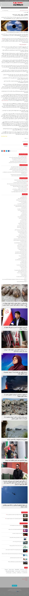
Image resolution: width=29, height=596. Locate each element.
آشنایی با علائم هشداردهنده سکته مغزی (22, 248)
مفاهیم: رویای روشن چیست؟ (20, 15)
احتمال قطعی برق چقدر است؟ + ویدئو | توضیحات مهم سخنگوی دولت (15, 373)
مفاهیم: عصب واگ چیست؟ (23, 241)
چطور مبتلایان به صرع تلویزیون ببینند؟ (22, 244)
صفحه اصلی (26, 10)
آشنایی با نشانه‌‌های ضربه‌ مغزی (23, 233)
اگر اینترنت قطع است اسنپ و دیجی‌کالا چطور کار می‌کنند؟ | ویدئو (15, 328)
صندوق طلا (6, 569)
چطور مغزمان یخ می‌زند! (24, 207)
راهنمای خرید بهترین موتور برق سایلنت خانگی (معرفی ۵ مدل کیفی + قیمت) (14, 549)
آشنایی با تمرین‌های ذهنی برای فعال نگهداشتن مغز (21, 259)
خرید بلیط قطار (19, 572)
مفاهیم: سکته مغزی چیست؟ (23, 220)
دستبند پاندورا (22, 569)
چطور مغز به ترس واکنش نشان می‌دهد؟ (22, 216)
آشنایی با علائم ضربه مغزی (24, 211)
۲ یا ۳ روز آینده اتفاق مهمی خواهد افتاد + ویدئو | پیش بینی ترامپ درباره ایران (15, 350)
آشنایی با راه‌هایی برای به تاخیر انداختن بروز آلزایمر (21, 206)
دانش (20, 10)
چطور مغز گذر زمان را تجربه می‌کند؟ (23, 255)
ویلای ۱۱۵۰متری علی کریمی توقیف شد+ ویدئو (16, 460)
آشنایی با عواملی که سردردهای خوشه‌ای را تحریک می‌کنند (20, 205)
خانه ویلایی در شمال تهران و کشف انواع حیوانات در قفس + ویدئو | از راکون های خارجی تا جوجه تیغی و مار (15, 305)
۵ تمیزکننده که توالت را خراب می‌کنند (22, 187)
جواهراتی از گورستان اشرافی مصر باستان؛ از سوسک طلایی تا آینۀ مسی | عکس (18, 157)
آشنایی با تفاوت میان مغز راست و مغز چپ (22, 245)
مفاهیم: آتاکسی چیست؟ (24, 202)
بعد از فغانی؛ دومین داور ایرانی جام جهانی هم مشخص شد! (20, 182)
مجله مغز (26, 146)
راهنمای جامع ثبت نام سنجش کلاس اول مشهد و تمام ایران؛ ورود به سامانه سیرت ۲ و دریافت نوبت (12, 554)
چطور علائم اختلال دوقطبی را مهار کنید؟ (22, 237)
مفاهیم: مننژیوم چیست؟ (24, 254)
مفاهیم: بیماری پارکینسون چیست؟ (23, 224)
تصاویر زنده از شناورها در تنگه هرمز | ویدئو (17, 440)
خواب (25, 36)
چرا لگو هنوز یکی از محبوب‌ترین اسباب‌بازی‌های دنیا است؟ (16, 525)
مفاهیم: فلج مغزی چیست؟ (24, 274)
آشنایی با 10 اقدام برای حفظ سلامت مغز (22, 203)
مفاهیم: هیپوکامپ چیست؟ (24, 228)
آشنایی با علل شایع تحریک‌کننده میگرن (22, 198)
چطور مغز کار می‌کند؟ (22, 44)
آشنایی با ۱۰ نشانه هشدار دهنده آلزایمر (22, 271)
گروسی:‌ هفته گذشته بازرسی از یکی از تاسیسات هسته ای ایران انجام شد (19, 174)
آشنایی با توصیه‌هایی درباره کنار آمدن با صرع (22, 236)
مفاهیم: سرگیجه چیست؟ (24, 261)
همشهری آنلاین (18, 4)
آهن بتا (26, 569)
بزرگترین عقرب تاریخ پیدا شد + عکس (22, 156)
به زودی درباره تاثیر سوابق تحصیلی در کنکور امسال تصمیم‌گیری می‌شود (19, 166)
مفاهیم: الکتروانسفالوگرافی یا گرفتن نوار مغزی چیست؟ (20, 270)
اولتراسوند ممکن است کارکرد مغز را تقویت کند (21, 276)
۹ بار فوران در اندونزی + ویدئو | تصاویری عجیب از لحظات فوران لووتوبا (15, 395)
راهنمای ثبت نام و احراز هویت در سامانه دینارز (18, 533)
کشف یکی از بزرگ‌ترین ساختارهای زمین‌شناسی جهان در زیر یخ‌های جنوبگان (18, 161)
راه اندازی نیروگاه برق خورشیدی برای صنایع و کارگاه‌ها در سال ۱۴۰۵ (15, 561)
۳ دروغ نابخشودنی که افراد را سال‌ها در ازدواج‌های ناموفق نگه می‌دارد (19, 191)
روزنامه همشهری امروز (26, 0)
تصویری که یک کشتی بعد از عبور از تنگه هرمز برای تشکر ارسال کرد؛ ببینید (18, 185)
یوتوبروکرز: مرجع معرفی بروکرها (10, 571)
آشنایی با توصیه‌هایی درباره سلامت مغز (22, 210)
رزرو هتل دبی (14, 572)
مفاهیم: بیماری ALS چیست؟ (23, 262)
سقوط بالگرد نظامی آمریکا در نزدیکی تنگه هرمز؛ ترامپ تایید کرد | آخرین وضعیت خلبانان (17, 183)
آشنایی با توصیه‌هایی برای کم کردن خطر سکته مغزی (21, 253)
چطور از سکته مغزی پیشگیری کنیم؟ (23, 249)
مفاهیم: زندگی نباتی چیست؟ (23, 263)
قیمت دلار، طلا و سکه (24, 579)
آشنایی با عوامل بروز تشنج (24, 267)
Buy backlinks (17, 569)
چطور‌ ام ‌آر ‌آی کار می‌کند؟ (24, 214)
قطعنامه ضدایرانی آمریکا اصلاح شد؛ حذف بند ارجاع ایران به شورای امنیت (18, 168)
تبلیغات (26, 580)
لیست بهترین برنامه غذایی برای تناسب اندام (18, 541)
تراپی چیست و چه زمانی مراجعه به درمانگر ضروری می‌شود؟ (16, 545)
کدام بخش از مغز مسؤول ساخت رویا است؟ (22, 272)
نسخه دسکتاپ (14, 585)
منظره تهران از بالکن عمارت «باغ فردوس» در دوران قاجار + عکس (19, 189)
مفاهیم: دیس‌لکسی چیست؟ (23, 250)
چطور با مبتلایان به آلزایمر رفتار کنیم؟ (22, 223)
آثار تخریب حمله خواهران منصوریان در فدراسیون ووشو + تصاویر (19, 170)
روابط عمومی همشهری (7, 0)
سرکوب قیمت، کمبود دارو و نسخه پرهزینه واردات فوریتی (16, 557)
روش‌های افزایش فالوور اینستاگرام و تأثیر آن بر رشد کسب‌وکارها (16, 529)
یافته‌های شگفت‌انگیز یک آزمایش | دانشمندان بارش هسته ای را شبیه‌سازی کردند (18, 162)
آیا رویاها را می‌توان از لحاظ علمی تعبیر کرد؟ (22, 281)
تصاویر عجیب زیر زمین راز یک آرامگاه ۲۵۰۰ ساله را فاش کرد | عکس (19, 158)
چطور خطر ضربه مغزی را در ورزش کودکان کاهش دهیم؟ (20, 242)
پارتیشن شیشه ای (17, 571)
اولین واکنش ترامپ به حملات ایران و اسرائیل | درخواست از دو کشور (19, 175)
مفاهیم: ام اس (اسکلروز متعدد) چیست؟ (22, 231)
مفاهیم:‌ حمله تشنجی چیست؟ (23, 266)
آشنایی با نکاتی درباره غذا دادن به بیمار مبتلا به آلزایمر (21, 229)
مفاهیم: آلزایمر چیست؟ (24, 219)
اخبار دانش (23, 10)
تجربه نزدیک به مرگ (5, 100)
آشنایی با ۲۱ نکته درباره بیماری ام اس (22, 258)
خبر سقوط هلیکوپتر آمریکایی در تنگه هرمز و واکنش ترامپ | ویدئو (15, 506)
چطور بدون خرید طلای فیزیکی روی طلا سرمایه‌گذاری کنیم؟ (16, 537)
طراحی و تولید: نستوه (15, 591)
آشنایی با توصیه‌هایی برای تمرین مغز (22, 232)
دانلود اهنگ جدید (24, 572)
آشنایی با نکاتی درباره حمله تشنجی (23, 218)
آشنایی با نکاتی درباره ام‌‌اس (23, 215)
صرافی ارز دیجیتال (11, 569)
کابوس (3, 38)
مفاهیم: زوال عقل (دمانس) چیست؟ (23, 201)
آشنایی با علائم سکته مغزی (24, 197)
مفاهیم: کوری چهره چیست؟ (23, 257)
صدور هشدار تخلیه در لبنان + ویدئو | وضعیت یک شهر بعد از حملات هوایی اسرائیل (15, 418)
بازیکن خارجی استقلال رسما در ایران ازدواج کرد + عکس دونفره (20, 186)
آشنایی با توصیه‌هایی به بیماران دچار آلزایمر (22, 227)
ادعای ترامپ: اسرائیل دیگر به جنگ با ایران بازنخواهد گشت (20, 190)
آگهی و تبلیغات (15, 0)
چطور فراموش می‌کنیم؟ (24, 275)
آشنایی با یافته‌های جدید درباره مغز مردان (22, 246)
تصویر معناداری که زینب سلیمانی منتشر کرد (22, 181)
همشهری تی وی (11, 0)
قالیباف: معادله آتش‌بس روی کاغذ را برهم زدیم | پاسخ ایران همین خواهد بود (18, 169)
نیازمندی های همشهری (20, 0)
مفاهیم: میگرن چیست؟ (24, 268)
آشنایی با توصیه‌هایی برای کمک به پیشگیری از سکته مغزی (20, 240)
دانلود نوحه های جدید (24, 571)
